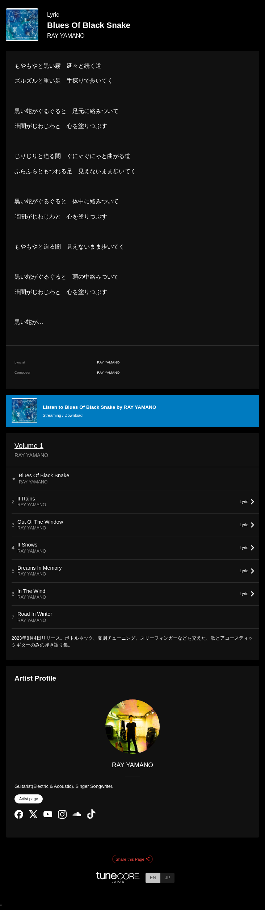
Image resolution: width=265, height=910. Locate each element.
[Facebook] (18, 817)
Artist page (28, 799)
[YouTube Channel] (47, 815)
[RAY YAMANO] (132, 726)
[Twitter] (33, 816)
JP (167, 877)
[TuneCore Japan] (118, 881)
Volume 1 (28, 445)
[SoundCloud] (76, 814)
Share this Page (132, 859)
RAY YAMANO (66, 36)
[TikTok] (91, 817)
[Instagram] (62, 817)
